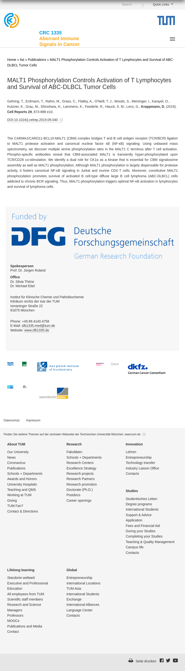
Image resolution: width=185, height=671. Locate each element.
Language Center (79, 610)
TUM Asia (73, 588)
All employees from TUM (25, 594)
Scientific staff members (25, 599)
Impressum (33, 420)
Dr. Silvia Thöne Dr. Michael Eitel (22, 281)
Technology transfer (140, 463)
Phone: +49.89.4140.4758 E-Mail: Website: (32, 325)
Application (134, 520)
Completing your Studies (144, 536)
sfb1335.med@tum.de (38, 326)
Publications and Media (24, 626)
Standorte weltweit (21, 578)
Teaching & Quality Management (150, 542)
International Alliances (82, 605)
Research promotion (81, 484)
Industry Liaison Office (142, 468)
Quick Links (161, 4)
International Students (142, 509)
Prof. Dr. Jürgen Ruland (28, 268)
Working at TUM (19, 495)
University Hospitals (22, 484)
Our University (18, 452)
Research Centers (80, 463)
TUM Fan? (15, 506)
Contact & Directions (22, 511)
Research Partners (80, 479)
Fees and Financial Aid (143, 526)
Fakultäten (74, 452)
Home (11, 60)
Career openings (79, 500)
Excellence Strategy (81, 468)
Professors (15, 615)
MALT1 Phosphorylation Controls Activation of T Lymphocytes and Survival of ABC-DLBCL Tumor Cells (89, 83)
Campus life (135, 547)
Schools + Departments (24, 473)
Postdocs (73, 495)
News (11, 457)
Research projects (80, 473)
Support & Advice (139, 515)
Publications (37, 60)
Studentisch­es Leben (141, 499)
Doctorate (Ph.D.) (79, 490)
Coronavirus (16, 463)
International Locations (83, 583)
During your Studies (140, 531)
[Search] (143, 4)
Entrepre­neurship (139, 457)
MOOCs (13, 621)
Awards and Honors (22, 479)
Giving (12, 500)
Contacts (132, 473)
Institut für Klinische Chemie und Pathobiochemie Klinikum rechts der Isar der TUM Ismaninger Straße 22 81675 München (47, 303)
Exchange (73, 599)
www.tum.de (135, 434)
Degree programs (139, 504)
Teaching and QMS (21, 490)
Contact (13, 631)
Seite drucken (146, 661)
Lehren (131, 452)
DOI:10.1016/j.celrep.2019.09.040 (35, 120)
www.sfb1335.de (36, 330)
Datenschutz (12, 420)
